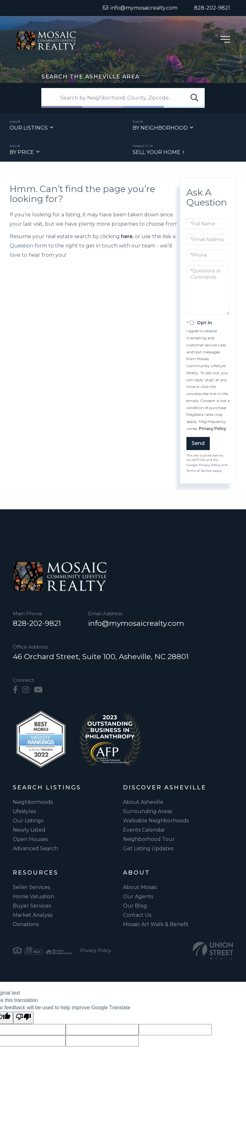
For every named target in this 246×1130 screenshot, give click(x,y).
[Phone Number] (208, 8)
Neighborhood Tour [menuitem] (149, 839)
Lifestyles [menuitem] (24, 812)
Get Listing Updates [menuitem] (148, 849)
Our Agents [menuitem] (138, 897)
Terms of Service (199, 471)
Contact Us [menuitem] (137, 915)
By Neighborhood (160, 128)
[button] (194, 98)
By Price (22, 152)
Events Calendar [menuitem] (144, 830)
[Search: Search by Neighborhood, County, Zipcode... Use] (123, 98)
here (127, 237)
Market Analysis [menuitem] (33, 915)
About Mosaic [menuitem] (140, 887)
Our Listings (29, 128)
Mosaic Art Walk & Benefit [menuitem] (156, 925)
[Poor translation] (23, 1018)
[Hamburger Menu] (225, 40)
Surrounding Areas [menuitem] (147, 812)
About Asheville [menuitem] (143, 802)
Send (198, 443)
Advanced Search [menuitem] (35, 849)
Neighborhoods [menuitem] (33, 802)
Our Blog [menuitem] (135, 906)
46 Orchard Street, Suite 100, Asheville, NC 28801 (101, 656)
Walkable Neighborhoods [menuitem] (156, 821)
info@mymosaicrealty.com (136, 623)
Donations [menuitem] (26, 925)
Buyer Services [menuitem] (32, 906)
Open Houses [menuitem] (30, 839)
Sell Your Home (156, 152)
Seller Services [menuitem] (31, 887)
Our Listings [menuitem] (28, 821)
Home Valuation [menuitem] (33, 897)
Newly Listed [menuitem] (29, 830)
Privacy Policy (212, 428)
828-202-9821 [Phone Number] (37, 623)
